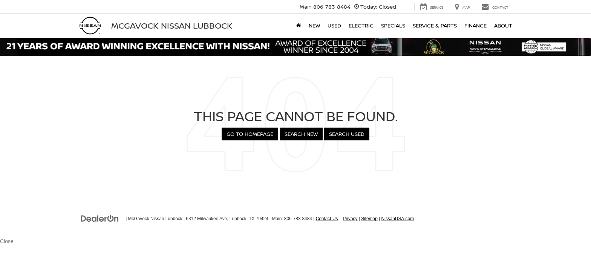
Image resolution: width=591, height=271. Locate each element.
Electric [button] (361, 25)
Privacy (350, 218)
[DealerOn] (100, 218)
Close (7, 241)
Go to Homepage (250, 133)
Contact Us (327, 218)
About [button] (503, 25)
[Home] (298, 26)
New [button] (314, 25)
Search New (301, 133)
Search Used (346, 133)
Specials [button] (393, 25)
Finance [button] (475, 25)
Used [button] (334, 25)
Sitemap (369, 218)
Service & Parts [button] (435, 25)
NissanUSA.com (397, 218)
